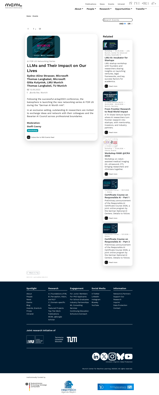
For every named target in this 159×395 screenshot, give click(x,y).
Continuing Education (79, 311)
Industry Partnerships (79, 302)
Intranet (121, 4)
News (102, 4)
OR (129, 23)
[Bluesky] (145, 3)
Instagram (96, 299)
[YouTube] (150, 3)
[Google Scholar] (154, 3)
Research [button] (105, 9)
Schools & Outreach (78, 314)
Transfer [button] (140, 9)
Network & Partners (121, 294)
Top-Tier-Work (54, 311)
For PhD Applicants (78, 297)
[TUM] (66, 338)
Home (28, 16)
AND (122, 23)
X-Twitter (95, 294)
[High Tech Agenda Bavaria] (36, 386)
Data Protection (120, 305)
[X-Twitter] (136, 3)
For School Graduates (79, 299)
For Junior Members (78, 294)
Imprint (116, 302)
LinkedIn (95, 297)
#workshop (32, 131)
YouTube (95, 305)
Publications (90, 4)
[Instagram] (140, 3)
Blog (28, 305)
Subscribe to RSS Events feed (40, 137)
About (29, 294)
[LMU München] (38, 338)
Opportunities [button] (122, 9)
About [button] (78, 9)
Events (111, 4)
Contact (116, 308)
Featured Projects (56, 308)
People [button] (90, 9)
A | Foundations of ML (57, 294)
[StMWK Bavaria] (116, 386)
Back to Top (33, 273)
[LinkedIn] (131, 3)
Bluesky (95, 302)
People (29, 297)
